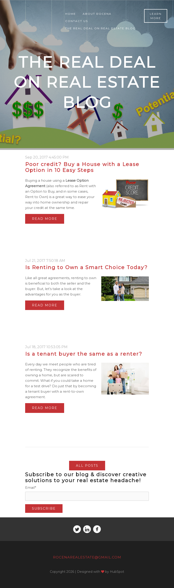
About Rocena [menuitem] (97, 13)
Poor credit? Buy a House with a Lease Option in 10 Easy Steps (82, 167)
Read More (44, 219)
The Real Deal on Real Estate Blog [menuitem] (100, 28)
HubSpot (117, 572)
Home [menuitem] (70, 13)
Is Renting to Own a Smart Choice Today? (86, 267)
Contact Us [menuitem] (76, 21)
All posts (87, 466)
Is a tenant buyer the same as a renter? (83, 354)
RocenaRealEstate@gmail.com (87, 557)
